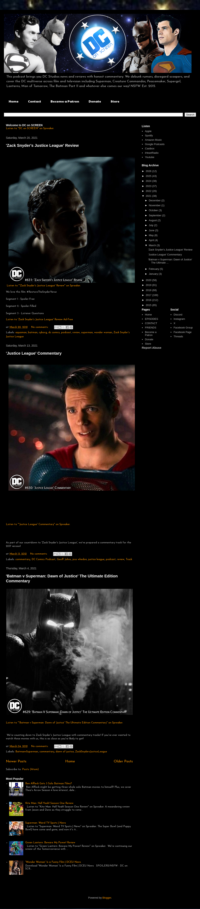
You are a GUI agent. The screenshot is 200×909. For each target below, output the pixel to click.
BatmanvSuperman (26, 751)
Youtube (149, 157)
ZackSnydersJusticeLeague (91, 751)
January (154, 273)
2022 (149, 191)
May (151, 235)
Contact (34, 101)
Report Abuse (151, 347)
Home (14, 101)
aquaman (21, 332)
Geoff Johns (64, 559)
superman (87, 332)
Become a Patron (65, 101)
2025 (149, 176)
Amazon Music (153, 139)
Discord (178, 314)
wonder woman (103, 332)
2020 (149, 280)
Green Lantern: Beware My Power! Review (50, 842)
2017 (149, 295)
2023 (149, 186)
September (155, 215)
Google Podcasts (154, 144)
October (154, 210)
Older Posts (123, 761)
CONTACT (151, 323)
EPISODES (151, 318)
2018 (149, 290)
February (154, 268)
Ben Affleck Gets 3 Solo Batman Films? (48, 783)
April (152, 240)
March (153, 245)
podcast (66, 332)
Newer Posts (16, 761)
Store (115, 101)
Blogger (106, 897)
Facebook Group (183, 327)
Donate (95, 101)
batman (33, 332)
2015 (149, 305)
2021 (149, 195)
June (152, 230)
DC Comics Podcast (43, 559)
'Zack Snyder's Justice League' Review (42, 145)
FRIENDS (150, 327)
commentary (22, 559)
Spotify (149, 135)
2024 (149, 180)
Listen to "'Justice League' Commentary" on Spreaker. (38, 524)
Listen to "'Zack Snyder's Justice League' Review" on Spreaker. (44, 285)
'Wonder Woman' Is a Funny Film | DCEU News (53, 862)
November (155, 205)
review (76, 332)
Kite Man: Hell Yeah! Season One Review (49, 803)
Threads (178, 336)
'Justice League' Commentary (34, 353)
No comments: (40, 327)
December (155, 200)
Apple (148, 131)
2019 (149, 285)
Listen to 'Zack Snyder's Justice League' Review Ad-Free (39, 319)
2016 (149, 300)
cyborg (43, 332)
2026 (149, 171)
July (151, 225)
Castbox (149, 148)
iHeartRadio (152, 152)
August (153, 220)
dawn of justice (65, 751)
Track (129, 559)
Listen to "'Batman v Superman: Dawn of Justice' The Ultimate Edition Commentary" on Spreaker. (64, 722)
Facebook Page (183, 332)
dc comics (54, 332)
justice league (96, 559)
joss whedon (79, 559)
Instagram (179, 318)
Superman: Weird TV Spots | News (45, 823)
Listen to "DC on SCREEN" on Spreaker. (30, 128)
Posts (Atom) (30, 769)
